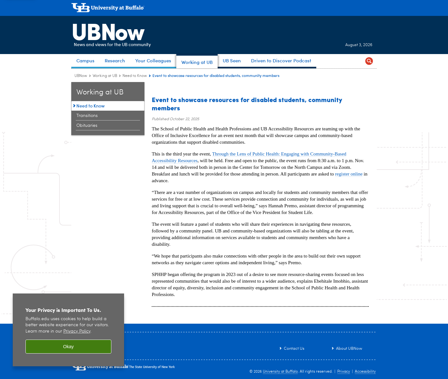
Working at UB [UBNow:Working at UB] (105, 76)
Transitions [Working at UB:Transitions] (87, 116)
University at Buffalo (280, 372)
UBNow (107, 30)
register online (348, 173)
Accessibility (365, 372)
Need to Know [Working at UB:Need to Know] (134, 76)
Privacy (343, 372)
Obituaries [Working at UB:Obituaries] (86, 125)
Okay (68, 346)
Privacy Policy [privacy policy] (76, 331)
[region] (68, 329)
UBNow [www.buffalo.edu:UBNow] (80, 76)
